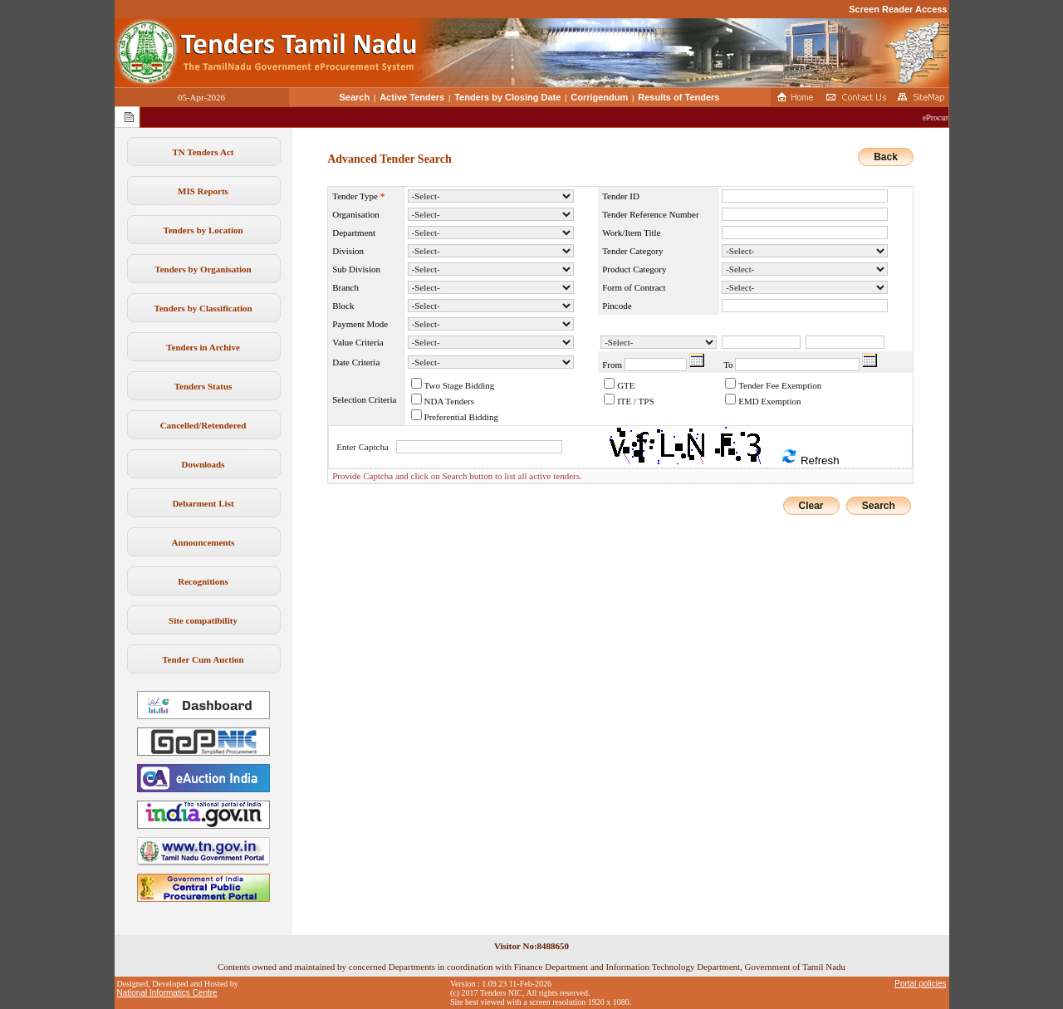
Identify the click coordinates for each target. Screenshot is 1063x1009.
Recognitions (203, 581)
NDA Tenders (449, 401)
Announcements (203, 542)
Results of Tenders (678, 97)
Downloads (203, 464)
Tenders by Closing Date (507, 97)
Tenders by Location (202, 230)
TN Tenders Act (203, 152)
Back (886, 157)
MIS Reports (203, 191)
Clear (811, 506)
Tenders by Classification (203, 308)
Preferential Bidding (461, 417)
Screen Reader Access (898, 9)
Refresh (810, 457)
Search (355, 97)
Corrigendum (599, 97)
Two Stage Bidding (459, 385)
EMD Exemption (769, 401)
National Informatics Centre (167, 992)
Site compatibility (203, 620)
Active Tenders (412, 97)
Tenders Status (203, 386)
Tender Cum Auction (202, 659)
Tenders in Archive (203, 347)
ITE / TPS (635, 401)
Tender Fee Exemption (779, 385)
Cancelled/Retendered (203, 425)
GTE (625, 385)
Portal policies (920, 983)
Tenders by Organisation (202, 269)
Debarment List (202, 503)
